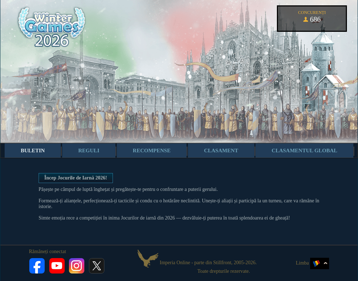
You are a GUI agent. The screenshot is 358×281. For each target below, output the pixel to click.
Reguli (88, 150)
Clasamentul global (304, 150)
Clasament (221, 150)
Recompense (152, 150)
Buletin (33, 150)
